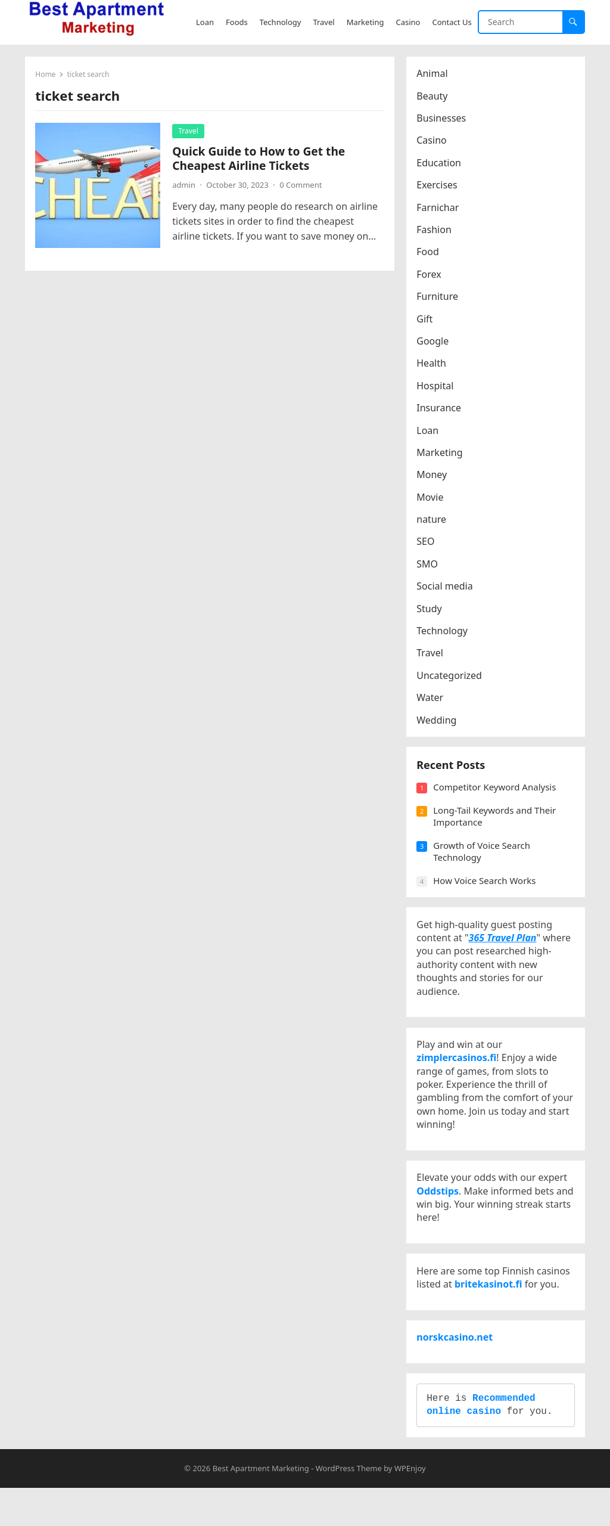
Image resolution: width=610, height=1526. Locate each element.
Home (47, 76)
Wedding (438, 721)
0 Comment (302, 186)
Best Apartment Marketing (261, 1505)
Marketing (441, 454)
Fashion (435, 231)
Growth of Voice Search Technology (483, 858)
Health (433, 364)
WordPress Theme (349, 1505)
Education (440, 164)
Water (431, 699)
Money (433, 476)
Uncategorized (451, 677)
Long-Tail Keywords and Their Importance (496, 823)
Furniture (439, 298)
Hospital (436, 386)
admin (185, 186)
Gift (426, 320)
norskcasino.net (456, 1368)
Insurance (440, 409)
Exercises (438, 186)
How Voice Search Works (486, 887)
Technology (443, 632)
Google (434, 342)
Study (430, 609)
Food (429, 253)
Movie (431, 498)
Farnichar (439, 208)
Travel (190, 133)
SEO (427, 543)
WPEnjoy (410, 1505)
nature (433, 521)
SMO (429, 565)
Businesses (443, 119)
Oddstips (439, 1211)
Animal (433, 75)
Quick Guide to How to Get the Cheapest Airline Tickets (260, 160)
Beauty (433, 97)
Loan (429, 431)
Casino (433, 141)
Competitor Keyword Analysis (496, 793)
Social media (446, 587)
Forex (430, 276)
